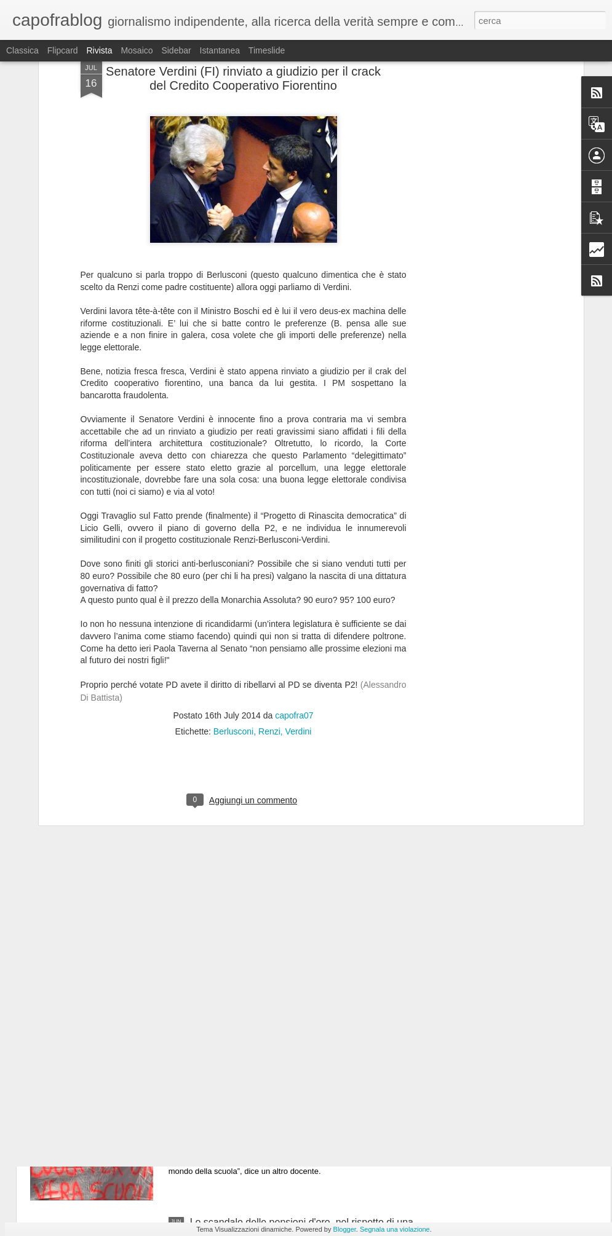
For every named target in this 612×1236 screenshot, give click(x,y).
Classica (22, 50)
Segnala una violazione (395, 1229)
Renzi (269, 610)
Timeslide (266, 50)
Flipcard (62, 50)
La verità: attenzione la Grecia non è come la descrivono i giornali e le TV (288, 948)
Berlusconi (233, 610)
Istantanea (220, 50)
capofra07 (294, 594)
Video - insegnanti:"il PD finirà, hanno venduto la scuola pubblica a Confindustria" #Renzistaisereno (299, 1088)
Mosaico (137, 50)
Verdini (298, 610)
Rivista (99, 50)
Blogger (344, 1229)
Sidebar (176, 50)
